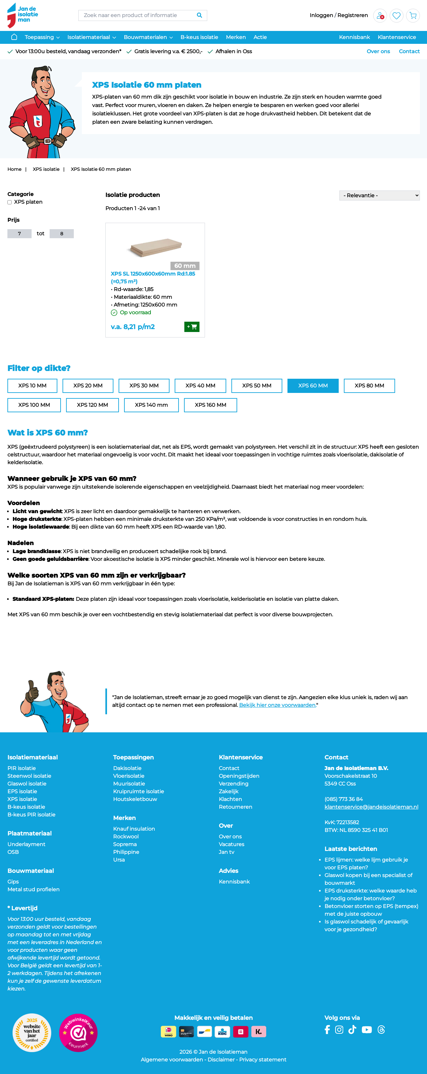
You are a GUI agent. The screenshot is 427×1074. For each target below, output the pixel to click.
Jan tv (226, 852)
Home (14, 169)
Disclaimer (221, 1060)
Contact (409, 51)
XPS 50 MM (256, 386)
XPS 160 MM (210, 405)
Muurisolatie (129, 784)
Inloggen (321, 15)
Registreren (352, 15)
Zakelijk (228, 791)
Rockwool (126, 837)
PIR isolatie (21, 768)
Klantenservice (397, 37)
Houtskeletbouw (135, 799)
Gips (13, 882)
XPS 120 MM (92, 405)
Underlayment (26, 844)
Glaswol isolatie (26, 784)
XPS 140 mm (151, 405)
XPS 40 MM (200, 386)
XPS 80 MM (369, 386)
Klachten (230, 799)
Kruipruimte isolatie (138, 791)
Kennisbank (354, 37)
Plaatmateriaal (29, 833)
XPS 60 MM (313, 386)
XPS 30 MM (144, 386)
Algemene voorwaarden (172, 1060)
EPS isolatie (22, 791)
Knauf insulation (134, 829)
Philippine (126, 852)
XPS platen (25, 202)
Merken (236, 37)
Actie (260, 37)
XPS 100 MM (34, 405)
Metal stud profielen (33, 889)
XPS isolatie (46, 169)
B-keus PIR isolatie (31, 815)
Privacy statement (262, 1060)
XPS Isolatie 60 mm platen (101, 169)
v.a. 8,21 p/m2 (133, 327)
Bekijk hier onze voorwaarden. (277, 705)
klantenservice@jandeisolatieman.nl (371, 807)
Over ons (378, 51)
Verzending (233, 784)
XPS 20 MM (87, 386)
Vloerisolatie (128, 776)
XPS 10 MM (32, 386)
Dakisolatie (127, 768)
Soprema (125, 844)
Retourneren (235, 807)
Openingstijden (239, 776)
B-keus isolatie (199, 37)
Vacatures (231, 844)
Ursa (119, 860)
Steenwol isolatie (29, 776)
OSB (13, 852)
